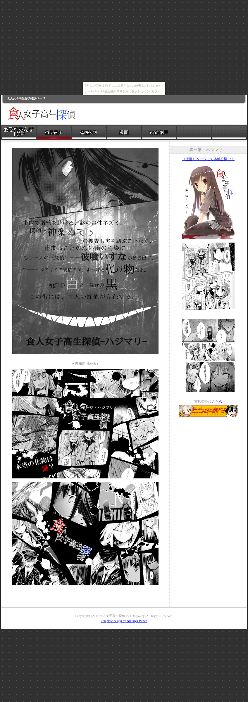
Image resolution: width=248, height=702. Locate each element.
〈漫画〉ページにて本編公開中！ (208, 159)
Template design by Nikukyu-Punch (124, 621)
